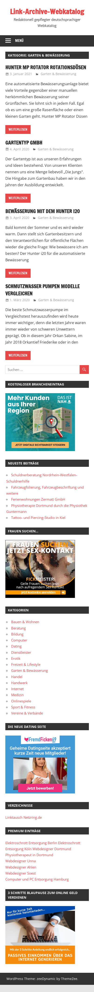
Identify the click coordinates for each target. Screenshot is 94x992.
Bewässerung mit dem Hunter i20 (44, 218)
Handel (17, 683)
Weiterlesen (18, 136)
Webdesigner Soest (20, 880)
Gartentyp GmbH (24, 149)
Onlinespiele (21, 708)
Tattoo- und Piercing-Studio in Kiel (38, 524)
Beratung (18, 635)
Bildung (17, 641)
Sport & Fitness (23, 714)
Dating (16, 653)
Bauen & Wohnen (25, 629)
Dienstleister (21, 659)
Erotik (15, 665)
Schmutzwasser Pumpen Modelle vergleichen (44, 297)
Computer (19, 647)
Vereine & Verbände (27, 720)
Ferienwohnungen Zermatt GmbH (38, 506)
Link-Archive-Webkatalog (47, 11)
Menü (19, 40)
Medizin (17, 702)
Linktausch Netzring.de (23, 824)
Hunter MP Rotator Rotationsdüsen (27, 71)
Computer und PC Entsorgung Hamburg (37, 886)
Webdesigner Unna (20, 868)
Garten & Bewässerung (58, 81)
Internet (17, 696)
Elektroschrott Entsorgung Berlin (31, 849)
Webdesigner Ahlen (20, 874)
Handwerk (19, 690)
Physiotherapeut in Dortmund (29, 862)
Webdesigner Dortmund (51, 856)
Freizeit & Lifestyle (25, 671)
